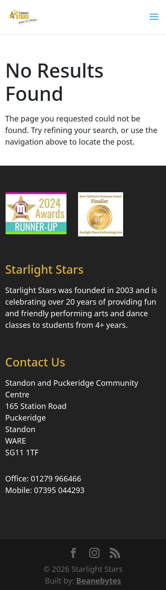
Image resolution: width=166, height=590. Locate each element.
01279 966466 (55, 478)
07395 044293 (59, 490)
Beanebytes (98, 580)
